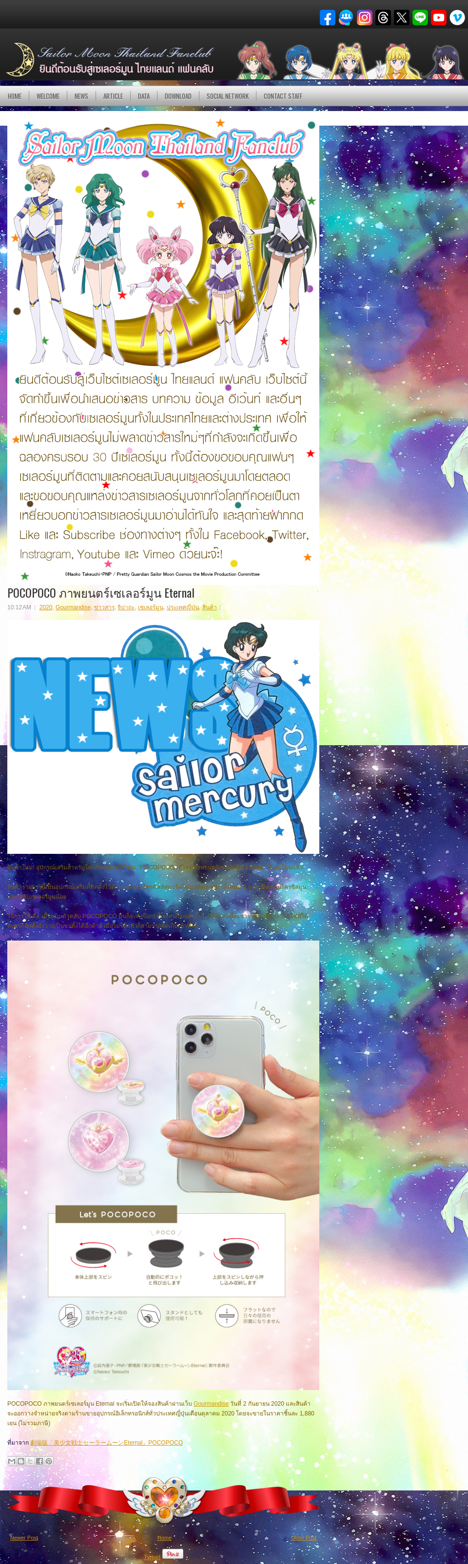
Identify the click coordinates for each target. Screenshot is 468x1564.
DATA (144, 96)
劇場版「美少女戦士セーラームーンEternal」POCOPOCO (106, 1442)
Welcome (48, 96)
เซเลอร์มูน (150, 607)
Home (14, 96)
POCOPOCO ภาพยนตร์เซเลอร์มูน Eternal (101, 592)
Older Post (303, 1538)
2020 (46, 607)
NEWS (81, 96)
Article (113, 96)
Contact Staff (283, 96)
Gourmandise (73, 607)
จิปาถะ (126, 607)
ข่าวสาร (104, 607)
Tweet (151, 1557)
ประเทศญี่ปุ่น (183, 607)
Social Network (228, 96)
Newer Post (24, 1538)
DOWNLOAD (178, 96)
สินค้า (209, 607)
